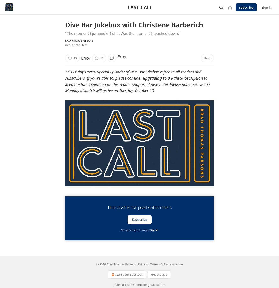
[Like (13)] (72, 58)
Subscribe (246, 7)
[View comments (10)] (99, 58)
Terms (154, 264)
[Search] (221, 7)
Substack (120, 285)
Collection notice (172, 264)
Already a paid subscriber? (139, 230)
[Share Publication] (230, 7)
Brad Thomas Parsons (79, 41)
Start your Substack (126, 274)
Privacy (143, 264)
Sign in (267, 7)
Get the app (159, 274)
